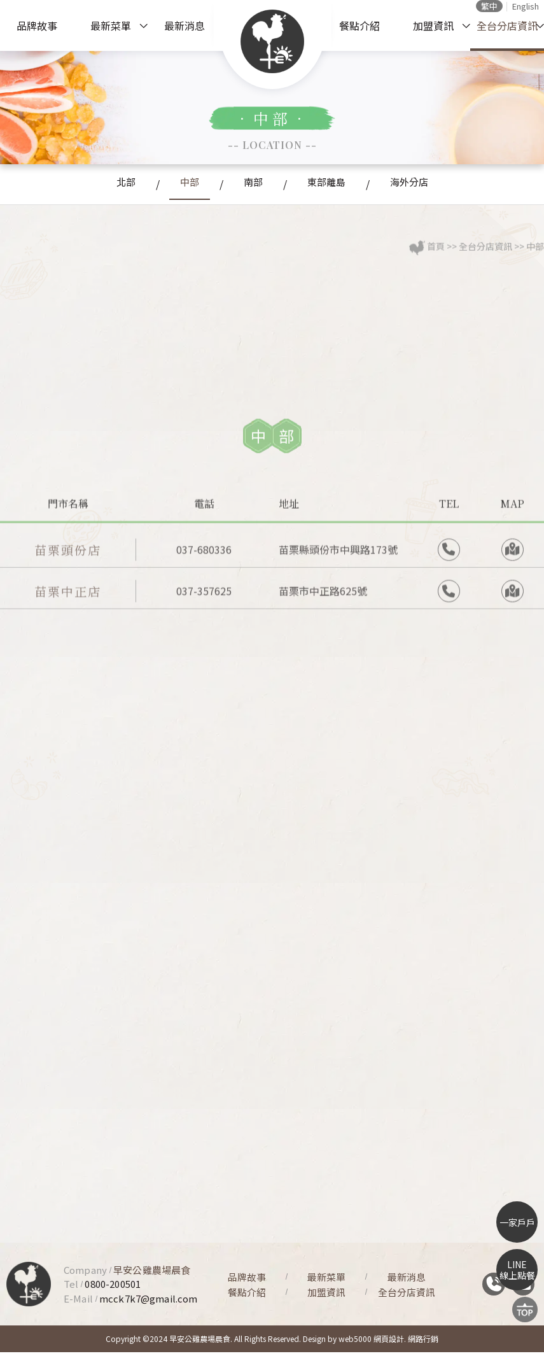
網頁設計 (388, 1342)
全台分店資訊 (507, 25)
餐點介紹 (359, 25)
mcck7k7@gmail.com (148, 1301)
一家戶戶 (517, 1222)
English (525, 6)
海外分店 (427, 184)
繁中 (489, 6)
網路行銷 (423, 1342)
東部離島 (334, 184)
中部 (179, 184)
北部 (107, 184)
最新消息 (184, 25)
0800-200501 (113, 1287)
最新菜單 (110, 25)
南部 (252, 184)
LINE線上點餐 (517, 1270)
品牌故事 (37, 25)
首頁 (436, 256)
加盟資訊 (433, 25)
